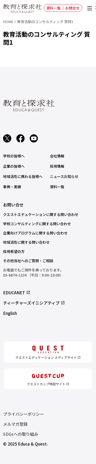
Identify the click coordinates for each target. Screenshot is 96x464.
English (10, 313)
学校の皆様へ (14, 155)
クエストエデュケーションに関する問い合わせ (40, 214)
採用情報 (57, 166)
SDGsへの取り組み (20, 434)
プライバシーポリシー (23, 414)
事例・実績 (12, 186)
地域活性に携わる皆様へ (22, 176)
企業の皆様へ (14, 166)
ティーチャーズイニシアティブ (34, 303)
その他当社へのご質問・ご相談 (28, 260)
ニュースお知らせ (64, 176)
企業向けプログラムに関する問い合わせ (35, 232)
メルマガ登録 (15, 424)
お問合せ (72, 8)
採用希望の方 (14, 251)
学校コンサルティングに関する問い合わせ (37, 223)
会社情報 (57, 155)
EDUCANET (16, 292)
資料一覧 (53, 8)
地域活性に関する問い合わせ (26, 242)
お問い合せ (13, 205)
